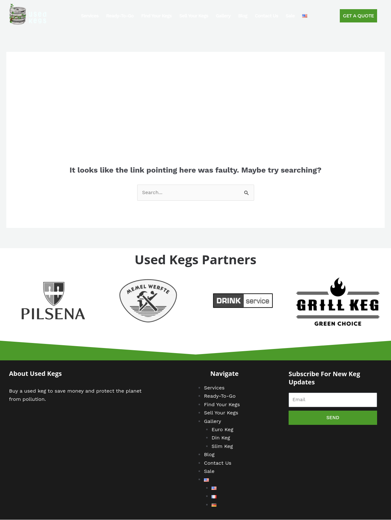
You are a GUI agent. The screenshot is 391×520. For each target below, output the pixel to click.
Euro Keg (222, 430)
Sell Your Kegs (193, 16)
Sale (290, 16)
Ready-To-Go (120, 16)
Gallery (223, 16)
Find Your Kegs (156, 16)
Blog (242, 16)
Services (90, 16)
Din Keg (220, 438)
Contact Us (266, 16)
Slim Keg (222, 447)
